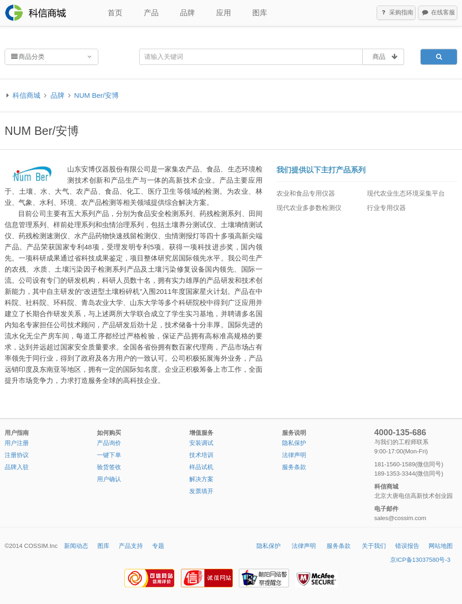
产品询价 (109, 442)
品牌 (187, 13)
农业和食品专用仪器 (305, 193)
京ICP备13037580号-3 (420, 559)
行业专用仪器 (386, 207)
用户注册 (17, 442)
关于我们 (374, 545)
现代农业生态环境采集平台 (406, 193)
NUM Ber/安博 (96, 95)
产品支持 (131, 545)
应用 (223, 13)
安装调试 (201, 442)
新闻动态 (76, 545)
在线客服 (438, 13)
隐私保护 (294, 442)
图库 (259, 13)
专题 (158, 545)
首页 (115, 13)
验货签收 (109, 467)
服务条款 (294, 467)
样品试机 (201, 467)
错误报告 (407, 545)
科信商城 (26, 95)
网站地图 (441, 545)
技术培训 (201, 454)
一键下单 (109, 454)
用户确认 (109, 479)
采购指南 (396, 13)
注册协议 (17, 454)
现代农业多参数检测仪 (308, 207)
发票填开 (201, 491)
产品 (151, 13)
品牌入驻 (17, 467)
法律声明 (294, 454)
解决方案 (201, 479)
